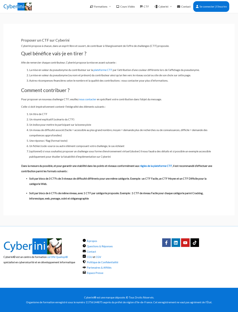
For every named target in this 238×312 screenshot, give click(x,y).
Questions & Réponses (100, 246)
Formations (98, 6)
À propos (92, 240)
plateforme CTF (103, 69)
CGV (99, 256)
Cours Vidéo (125, 6)
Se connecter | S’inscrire (211, 6)
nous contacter (87, 99)
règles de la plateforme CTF (156, 165)
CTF (144, 6)
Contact (184, 6)
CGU (89, 256)
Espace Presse (95, 272)
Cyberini (161, 6)
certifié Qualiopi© (57, 256)
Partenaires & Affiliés (99, 267)
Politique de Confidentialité (103, 262)
